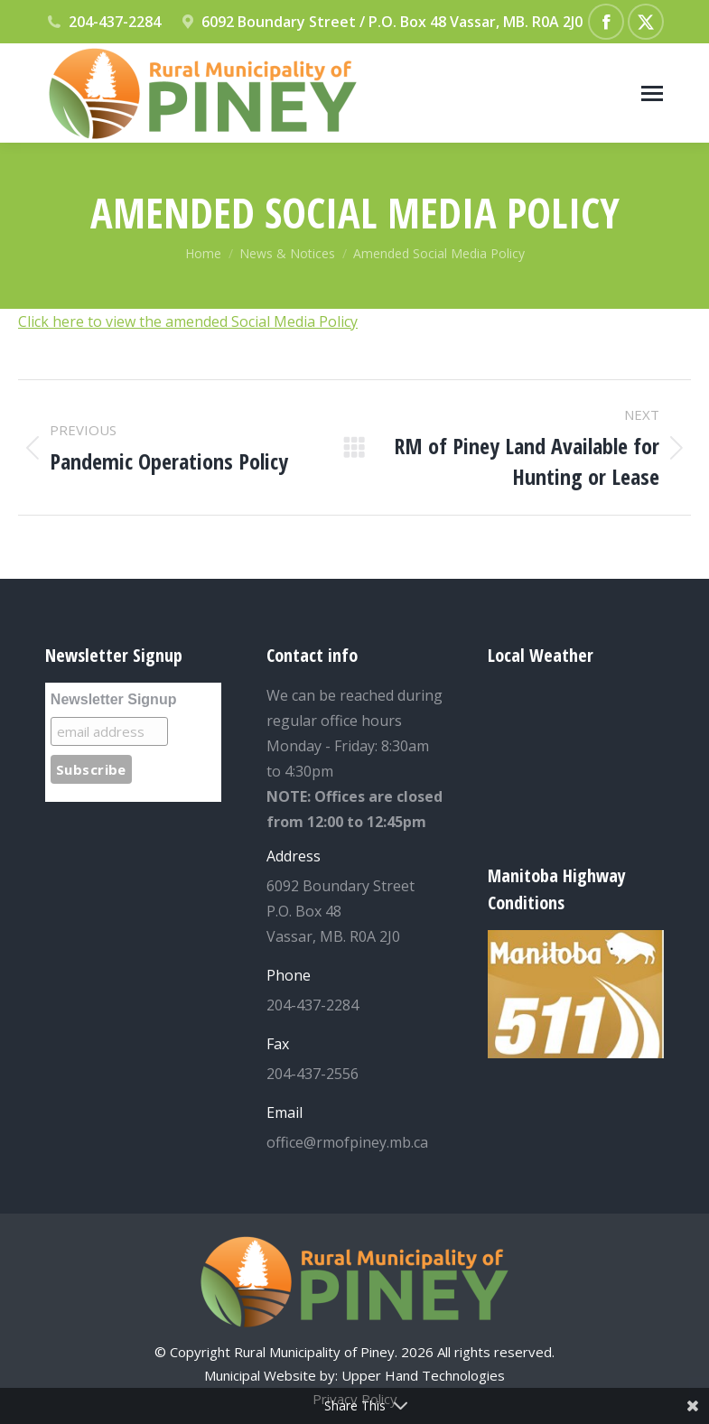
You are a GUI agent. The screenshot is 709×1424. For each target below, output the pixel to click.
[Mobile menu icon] (652, 93)
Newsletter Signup (114, 699)
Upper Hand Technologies (423, 1375)
